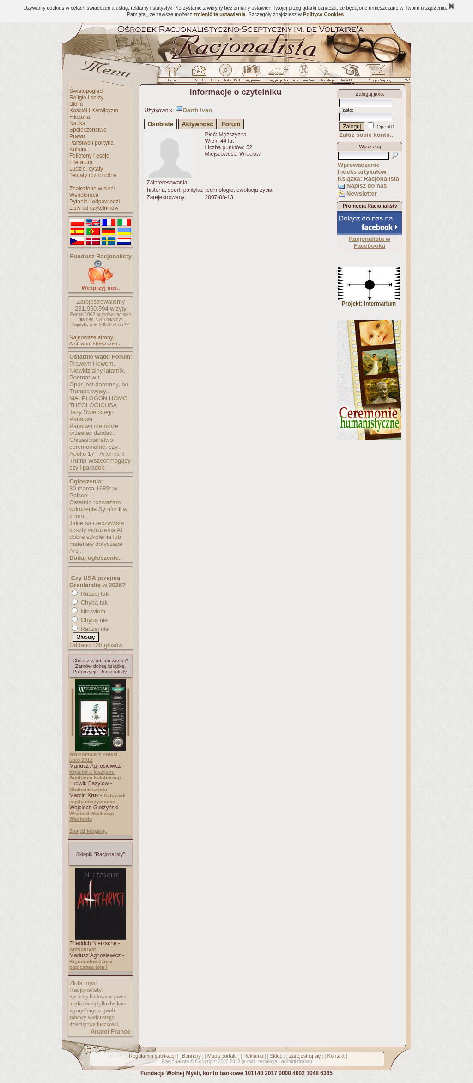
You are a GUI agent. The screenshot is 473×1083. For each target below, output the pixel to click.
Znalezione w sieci (92, 188)
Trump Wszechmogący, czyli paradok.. (100, 464)
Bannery (191, 1056)
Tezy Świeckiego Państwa (91, 415)
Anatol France (111, 1031)
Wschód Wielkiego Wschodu (91, 816)
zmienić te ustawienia (219, 14)
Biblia (76, 104)
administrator (296, 1061)
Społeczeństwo (88, 130)
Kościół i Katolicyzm (93, 110)
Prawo (77, 136)
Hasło (345, 110)
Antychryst (82, 949)
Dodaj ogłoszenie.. (95, 557)
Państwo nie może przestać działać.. (93, 429)
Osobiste (161, 124)
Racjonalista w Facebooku (369, 242)
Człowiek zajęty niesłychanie (97, 798)
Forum (231, 124)
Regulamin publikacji (152, 1056)
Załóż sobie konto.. (366, 134)
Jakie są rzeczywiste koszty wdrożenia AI (96, 526)
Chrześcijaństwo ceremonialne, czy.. (95, 443)
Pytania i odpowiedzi (94, 201)
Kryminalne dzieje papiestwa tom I (91, 964)
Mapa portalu (222, 1056)
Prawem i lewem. (92, 363)
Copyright (206, 1061)
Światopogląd (86, 91)
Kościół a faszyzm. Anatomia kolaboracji (95, 774)
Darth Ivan (197, 110)
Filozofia (79, 117)
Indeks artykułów (362, 171)
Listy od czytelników (93, 208)
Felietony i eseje (89, 156)
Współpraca (83, 195)
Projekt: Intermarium (369, 301)
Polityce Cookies (323, 14)
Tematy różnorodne (93, 175)
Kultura (78, 149)
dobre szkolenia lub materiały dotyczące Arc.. (95, 543)
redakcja (268, 1061)
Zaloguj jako (369, 94)
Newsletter (361, 193)
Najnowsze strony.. (92, 337)
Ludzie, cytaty (86, 168)
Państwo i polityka (91, 143)
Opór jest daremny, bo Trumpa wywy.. (98, 388)
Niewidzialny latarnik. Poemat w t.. (97, 374)
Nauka (77, 123)
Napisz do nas (366, 185)
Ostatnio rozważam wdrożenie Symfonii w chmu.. (98, 509)
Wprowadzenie (359, 164)
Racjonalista (175, 1061)
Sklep (276, 1056)
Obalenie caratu (88, 789)
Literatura (81, 162)
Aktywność (197, 124)
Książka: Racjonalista (368, 178)
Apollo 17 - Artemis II (97, 453)
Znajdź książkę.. (88, 831)
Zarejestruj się (305, 1056)
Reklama (253, 1056)
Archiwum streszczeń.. (94, 343)
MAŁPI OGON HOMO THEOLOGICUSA (98, 402)
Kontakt (336, 1056)
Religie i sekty (86, 97)
